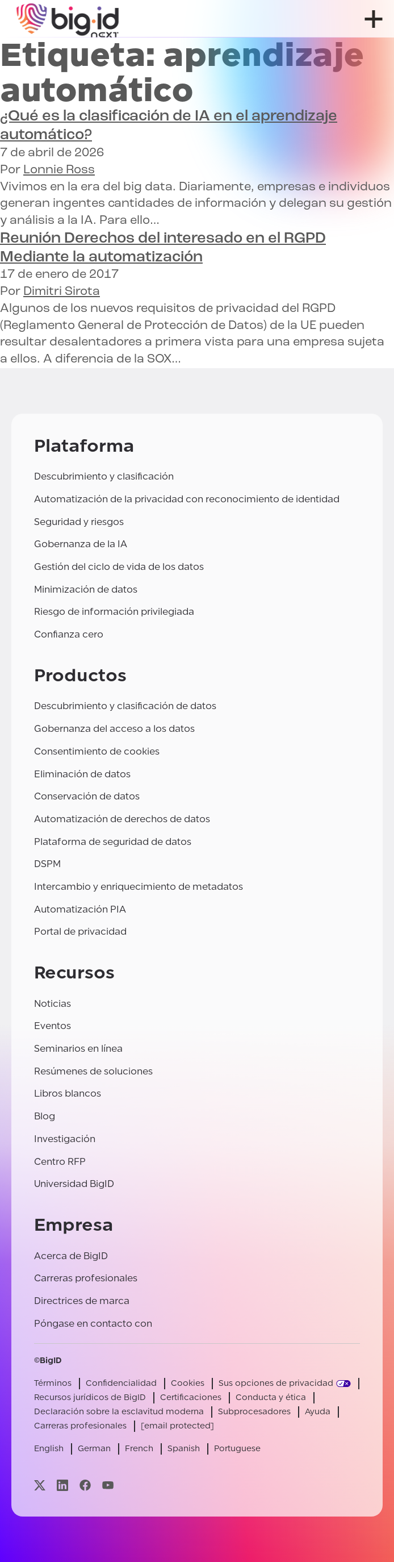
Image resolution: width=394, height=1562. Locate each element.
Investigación (64, 1139)
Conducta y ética (271, 1397)
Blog (44, 1116)
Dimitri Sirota (61, 291)
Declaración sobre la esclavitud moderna (119, 1412)
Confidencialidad (121, 1383)
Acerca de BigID (71, 1256)
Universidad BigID (74, 1183)
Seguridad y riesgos (79, 521)
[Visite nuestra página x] (39, 1485)
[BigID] (68, 19)
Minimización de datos (85, 589)
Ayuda (317, 1412)
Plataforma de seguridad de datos (112, 841)
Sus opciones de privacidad (276, 1383)
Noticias (52, 1003)
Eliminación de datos (82, 774)
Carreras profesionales (85, 1278)
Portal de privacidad (80, 931)
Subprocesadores (254, 1412)
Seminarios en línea (78, 1048)
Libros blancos (67, 1093)
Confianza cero (68, 634)
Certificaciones (190, 1397)
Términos (53, 1383)
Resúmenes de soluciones (93, 1071)
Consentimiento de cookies (97, 751)
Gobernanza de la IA (80, 544)
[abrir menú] (373, 19)
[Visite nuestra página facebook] (85, 1485)
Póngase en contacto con (93, 1323)
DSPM (47, 864)
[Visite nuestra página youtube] (108, 1485)
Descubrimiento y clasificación (104, 476)
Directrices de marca (81, 1301)
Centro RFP (60, 1161)
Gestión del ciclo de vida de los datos (119, 566)
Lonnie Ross (59, 170)
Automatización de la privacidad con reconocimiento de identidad (186, 499)
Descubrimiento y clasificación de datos (125, 706)
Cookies (187, 1383)
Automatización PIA (80, 909)
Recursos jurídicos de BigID (90, 1397)
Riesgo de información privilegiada (114, 611)
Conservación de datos (87, 796)
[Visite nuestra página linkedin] (62, 1485)
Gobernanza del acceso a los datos (114, 728)
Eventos (52, 1025)
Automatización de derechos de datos (122, 819)
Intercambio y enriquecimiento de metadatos (138, 886)
